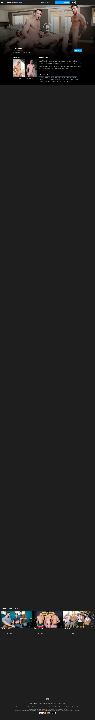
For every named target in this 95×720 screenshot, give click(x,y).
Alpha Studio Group (67, 81)
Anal (72, 79)
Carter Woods (17, 78)
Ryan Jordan (29, 78)
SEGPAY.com (58, 710)
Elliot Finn (15, 630)
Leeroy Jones (48, 630)
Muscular (57, 79)
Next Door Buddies (6, 632)
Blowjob (41, 81)
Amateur (42, 77)
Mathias (72, 630)
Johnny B (76, 630)
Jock (52, 77)
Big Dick (51, 79)
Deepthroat (47, 81)
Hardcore (47, 77)
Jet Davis (80, 630)
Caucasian (57, 77)
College (74, 77)
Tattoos (67, 79)
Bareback (77, 79)
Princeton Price (67, 630)
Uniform (41, 79)
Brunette (69, 77)
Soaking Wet (67, 628)
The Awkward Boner (39, 628)
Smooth (62, 79)
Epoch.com (21, 710)
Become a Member (62, 2)
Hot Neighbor (6, 628)
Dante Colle (10, 630)
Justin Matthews (42, 630)
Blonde (63, 77)
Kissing (53, 81)
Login (73, 2)
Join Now (78, 50)
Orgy (46, 79)
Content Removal (77, 710)
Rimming (59, 81)
